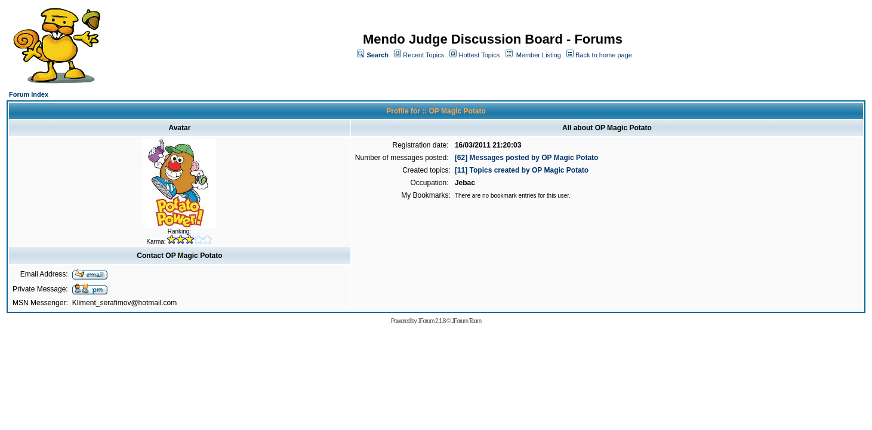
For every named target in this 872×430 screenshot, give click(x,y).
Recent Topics (423, 55)
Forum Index (28, 94)
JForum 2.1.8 (431, 321)
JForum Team (466, 321)
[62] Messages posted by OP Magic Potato (527, 157)
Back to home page (603, 55)
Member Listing (538, 55)
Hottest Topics (479, 55)
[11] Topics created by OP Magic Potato (521, 170)
